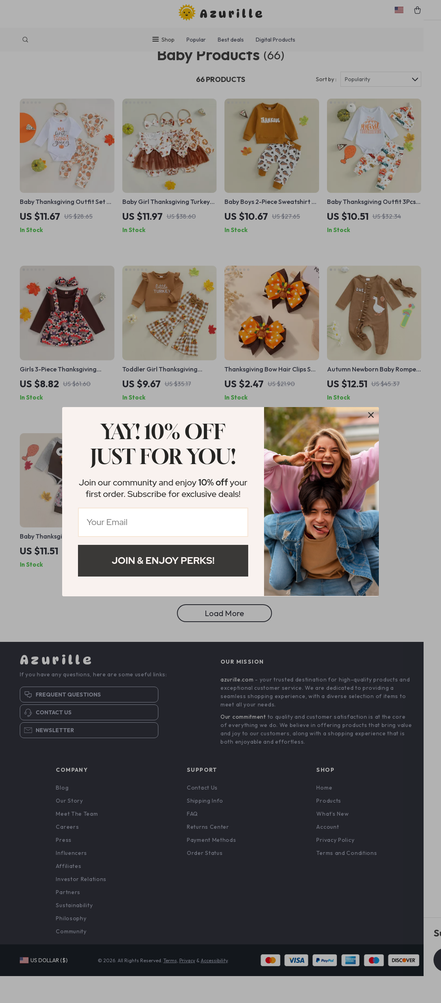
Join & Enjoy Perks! (163, 560)
